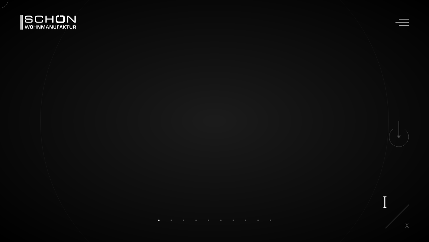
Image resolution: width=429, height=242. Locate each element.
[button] (159, 220)
